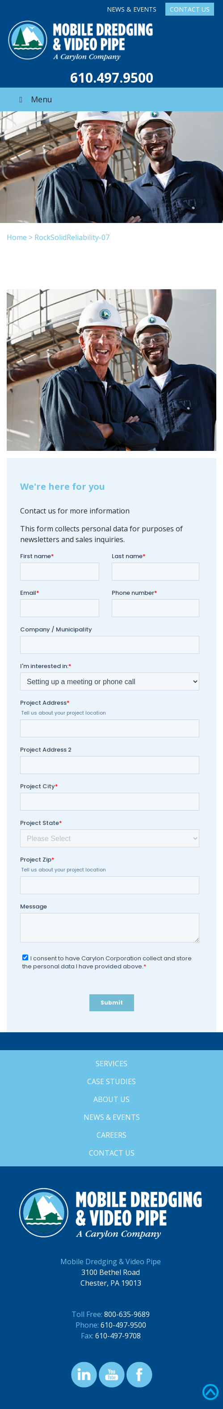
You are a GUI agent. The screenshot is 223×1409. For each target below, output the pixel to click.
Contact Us (190, 9)
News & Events (131, 9)
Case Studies (111, 1081)
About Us (111, 1099)
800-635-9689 (127, 1314)
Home (17, 237)
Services (111, 1063)
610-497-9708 (118, 1336)
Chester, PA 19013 (110, 1283)
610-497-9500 (123, 1325)
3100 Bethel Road (110, 1272)
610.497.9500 (111, 77)
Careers (111, 1135)
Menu (34, 99)
